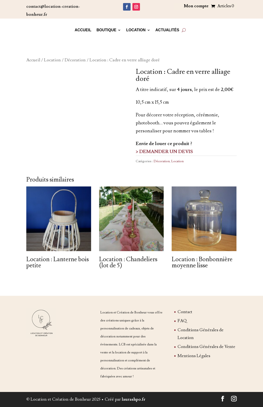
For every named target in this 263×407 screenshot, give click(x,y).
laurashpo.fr (133, 399)
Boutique (106, 30)
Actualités (167, 30)
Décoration (75, 60)
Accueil (83, 30)
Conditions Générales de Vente (206, 346)
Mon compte (196, 6)
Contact (185, 312)
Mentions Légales (194, 356)
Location (135, 30)
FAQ (182, 321)
